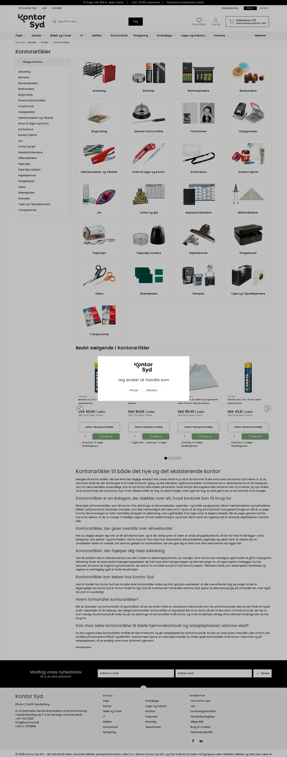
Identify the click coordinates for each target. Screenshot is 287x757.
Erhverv (152, 390)
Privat (134, 390)
